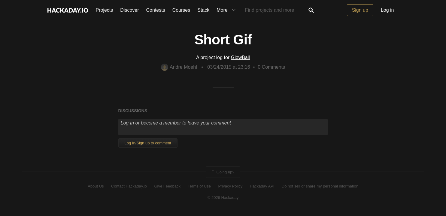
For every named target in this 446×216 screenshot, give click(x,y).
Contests (155, 10)
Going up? (223, 172)
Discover (129, 10)
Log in (387, 10)
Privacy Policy (230, 186)
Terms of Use (199, 186)
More (227, 10)
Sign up (360, 10)
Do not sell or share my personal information (320, 186)
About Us (96, 186)
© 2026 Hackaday (223, 197)
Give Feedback (167, 186)
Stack (203, 10)
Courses (181, 10)
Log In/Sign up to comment (148, 143)
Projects (104, 10)
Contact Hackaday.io (129, 186)
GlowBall (240, 57)
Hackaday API (262, 186)
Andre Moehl (179, 67)
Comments (271, 67)
